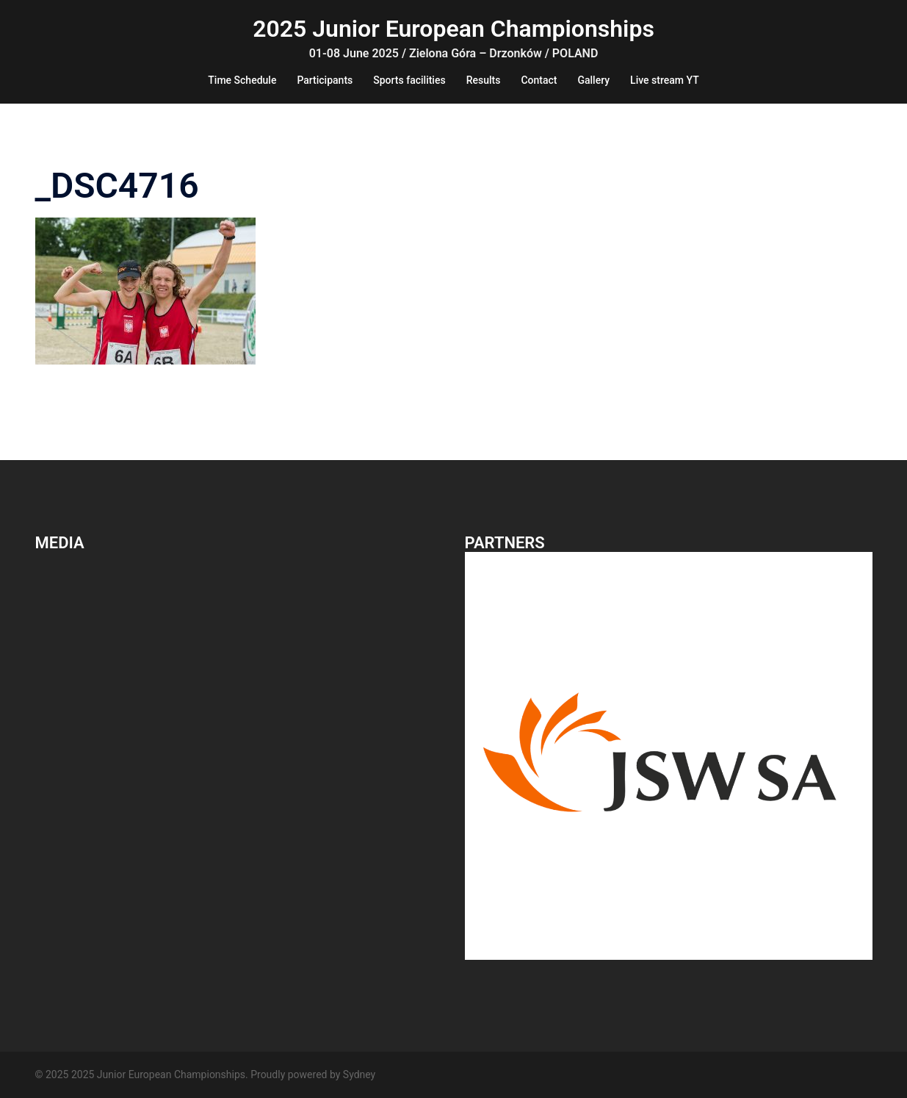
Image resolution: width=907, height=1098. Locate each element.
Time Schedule (242, 80)
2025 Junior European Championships (453, 29)
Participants (325, 80)
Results (483, 80)
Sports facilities (409, 80)
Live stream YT (664, 80)
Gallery (593, 80)
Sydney (359, 1074)
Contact (539, 80)
